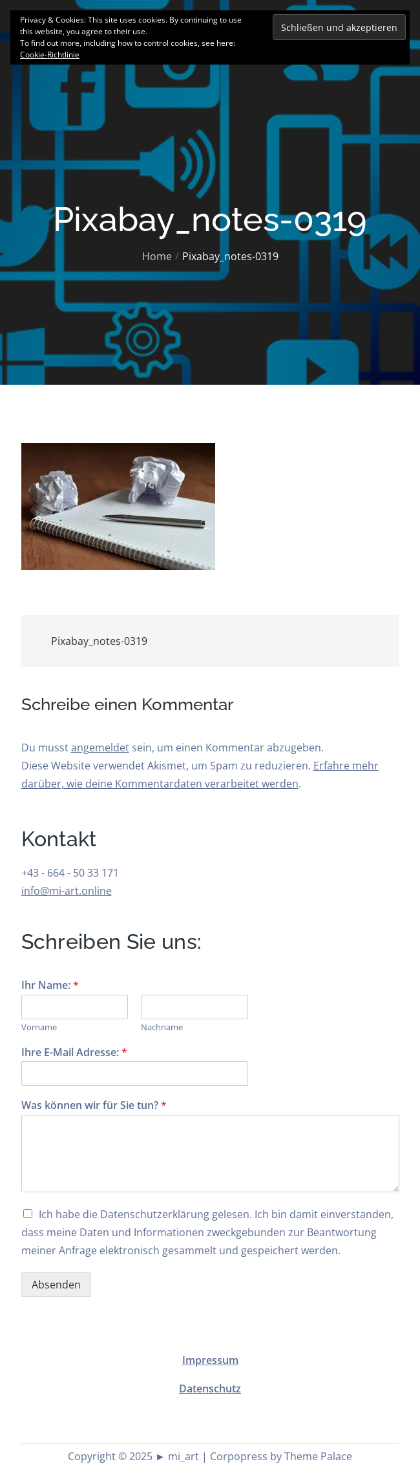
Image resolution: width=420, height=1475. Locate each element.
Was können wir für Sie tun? (94, 1105)
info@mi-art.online (66, 891)
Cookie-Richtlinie (49, 54)
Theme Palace (318, 1456)
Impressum (210, 1360)
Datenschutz (210, 1388)
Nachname (162, 1027)
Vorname (39, 1027)
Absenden (56, 1284)
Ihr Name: (50, 985)
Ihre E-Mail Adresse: (74, 1052)
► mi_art (177, 1456)
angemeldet (100, 747)
